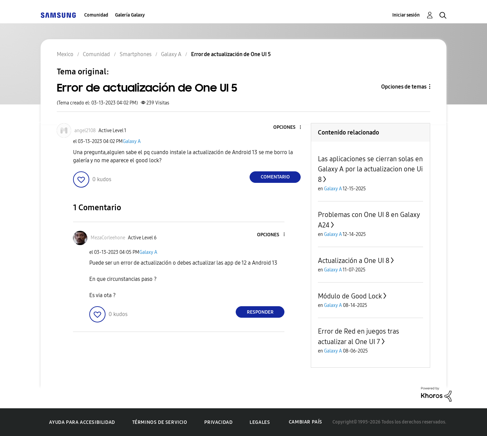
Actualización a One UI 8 (353, 261)
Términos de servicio (159, 422)
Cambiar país (305, 422)
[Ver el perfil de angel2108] (85, 131)
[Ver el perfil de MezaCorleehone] (108, 238)
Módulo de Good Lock (350, 296)
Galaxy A (132, 141)
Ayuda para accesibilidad (82, 422)
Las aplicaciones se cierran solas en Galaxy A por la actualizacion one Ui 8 (370, 169)
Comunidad (96, 15)
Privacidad (218, 422)
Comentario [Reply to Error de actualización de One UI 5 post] (275, 177)
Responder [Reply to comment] (260, 312)
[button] (289, 127)
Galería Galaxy (130, 15)
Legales (260, 422)
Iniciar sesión (406, 15)
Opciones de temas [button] (403, 86)
